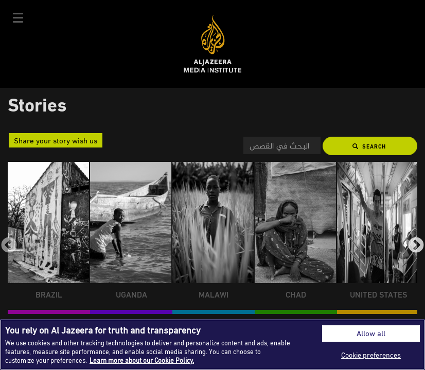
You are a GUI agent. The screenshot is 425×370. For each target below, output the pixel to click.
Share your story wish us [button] (55, 140)
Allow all (371, 333)
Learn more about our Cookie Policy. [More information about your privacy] (142, 360)
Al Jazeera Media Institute (213, 44)
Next (416, 246)
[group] (49, 238)
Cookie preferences (371, 354)
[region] (212, 344)
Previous (9, 246)
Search (369, 146)
